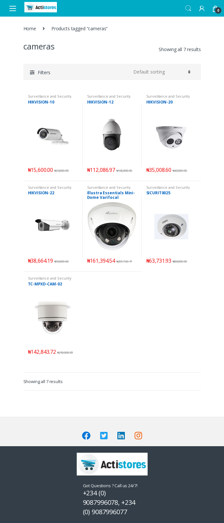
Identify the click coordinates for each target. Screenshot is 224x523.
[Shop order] (160, 72)
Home (29, 28)
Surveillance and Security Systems (50, 98)
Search (188, 8)
